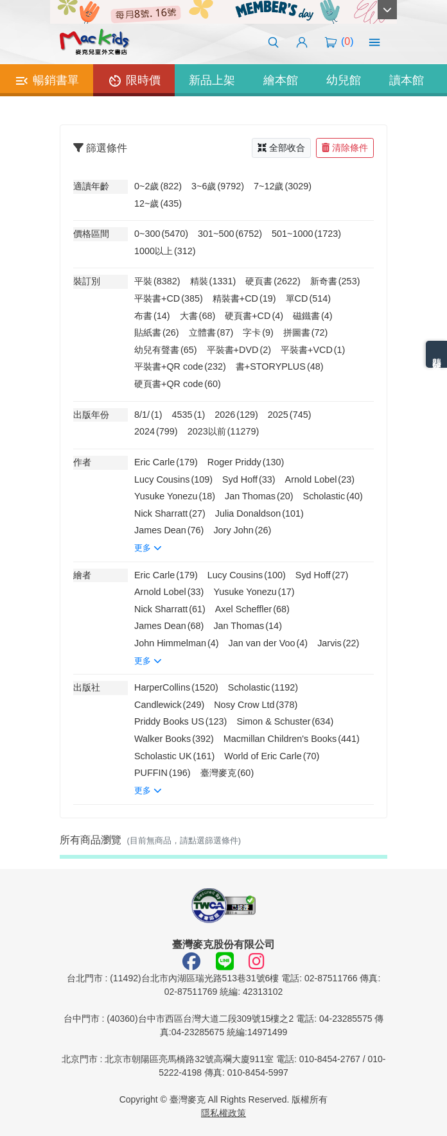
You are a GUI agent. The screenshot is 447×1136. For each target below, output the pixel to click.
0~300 (161, 233)
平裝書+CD (168, 298)
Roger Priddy (246, 462)
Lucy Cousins (173, 479)
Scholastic (333, 496)
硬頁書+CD (254, 316)
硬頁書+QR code (177, 384)
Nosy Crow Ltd (255, 705)
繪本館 (280, 80)
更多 (148, 548)
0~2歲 (158, 186)
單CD (308, 298)
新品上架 (212, 80)
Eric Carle (166, 462)
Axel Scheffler (252, 609)
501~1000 (306, 233)
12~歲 (158, 203)
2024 (156, 431)
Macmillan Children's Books (292, 739)
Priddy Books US (180, 721)
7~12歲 (282, 186)
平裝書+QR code (180, 366)
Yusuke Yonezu (174, 496)
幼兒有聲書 (165, 350)
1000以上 (165, 251)
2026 (236, 414)
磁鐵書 (313, 316)
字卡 (258, 332)
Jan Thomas (259, 496)
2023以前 (223, 431)
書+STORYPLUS (280, 366)
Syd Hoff (249, 479)
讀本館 (406, 80)
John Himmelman (176, 643)
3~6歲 (217, 186)
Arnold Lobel (320, 479)
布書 (152, 316)
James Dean (169, 530)
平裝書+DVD (239, 350)
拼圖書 (305, 332)
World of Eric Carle (271, 756)
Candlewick (169, 705)
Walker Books (174, 739)
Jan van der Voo (268, 643)
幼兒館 (343, 80)
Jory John (242, 530)
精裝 (213, 281)
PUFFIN (162, 773)
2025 (289, 414)
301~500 (230, 233)
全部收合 (281, 147)
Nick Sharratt (170, 513)
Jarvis (338, 643)
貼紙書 (156, 332)
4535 (189, 414)
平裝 (157, 281)
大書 (198, 316)
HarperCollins (176, 687)
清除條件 (345, 147)
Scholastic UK (174, 756)
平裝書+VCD (313, 350)
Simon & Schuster (284, 721)
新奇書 (335, 281)
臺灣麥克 (227, 773)
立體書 (211, 332)
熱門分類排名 (437, 354)
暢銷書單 (46, 81)
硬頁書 (273, 281)
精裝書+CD (244, 298)
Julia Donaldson (259, 513)
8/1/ (148, 414)
